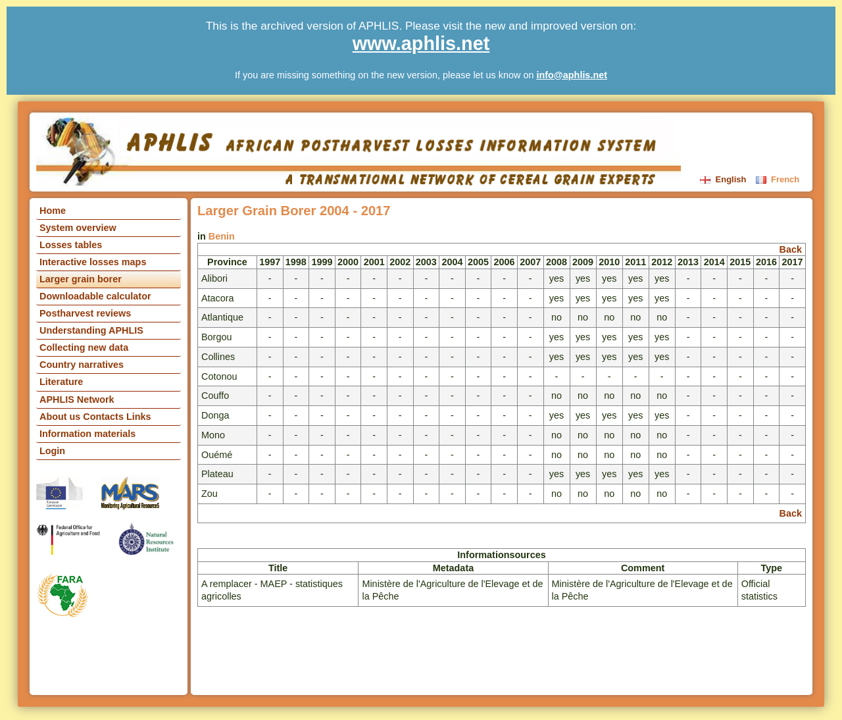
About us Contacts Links (95, 416)
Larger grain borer (80, 279)
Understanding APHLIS (91, 330)
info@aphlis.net (571, 75)
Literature (61, 381)
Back (791, 249)
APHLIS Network (76, 399)
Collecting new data (83, 347)
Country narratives (81, 364)
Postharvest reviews (85, 313)
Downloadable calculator (95, 296)
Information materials (87, 433)
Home (52, 210)
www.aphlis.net (421, 43)
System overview (77, 227)
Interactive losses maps (92, 262)
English (724, 179)
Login (52, 451)
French (777, 179)
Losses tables (70, 245)
